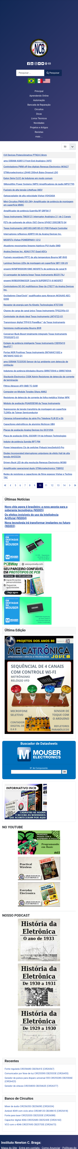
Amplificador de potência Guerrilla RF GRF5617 (27, 210)
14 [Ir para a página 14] (64, 485)
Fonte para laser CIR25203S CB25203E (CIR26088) (30, 1115)
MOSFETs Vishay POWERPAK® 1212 (22, 240)
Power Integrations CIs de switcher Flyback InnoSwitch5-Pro (34, 447)
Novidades (39, 123)
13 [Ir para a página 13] (58, 485)
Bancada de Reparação (39, 104)
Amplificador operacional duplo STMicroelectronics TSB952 (34, 468)
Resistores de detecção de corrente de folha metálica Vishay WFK (37, 397)
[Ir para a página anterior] (10, 485)
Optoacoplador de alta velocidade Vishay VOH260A (29, 195)
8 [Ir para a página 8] (29, 485)
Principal (39, 91)
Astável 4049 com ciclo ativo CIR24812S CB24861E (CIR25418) (36, 1111)
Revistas (39, 132)
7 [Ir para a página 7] (25, 485)
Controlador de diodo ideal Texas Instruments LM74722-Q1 (33, 316)
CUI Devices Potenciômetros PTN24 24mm (25, 155)
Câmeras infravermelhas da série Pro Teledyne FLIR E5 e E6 (33, 418)
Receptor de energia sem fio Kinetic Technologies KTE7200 (33, 305)
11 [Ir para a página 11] (46, 485)
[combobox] (30, 73)
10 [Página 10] (40, 485)
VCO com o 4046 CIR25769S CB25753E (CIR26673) (30, 1124)
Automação (39, 100)
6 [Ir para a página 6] (20, 485)
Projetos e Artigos (39, 127)
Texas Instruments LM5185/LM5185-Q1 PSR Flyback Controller (35, 228)
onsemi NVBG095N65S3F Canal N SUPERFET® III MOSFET (33, 280)
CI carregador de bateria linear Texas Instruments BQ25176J (34, 274)
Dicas (39, 114)
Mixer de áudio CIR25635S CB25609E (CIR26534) (29, 1106)
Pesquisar (53, 73)
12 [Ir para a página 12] (52, 485)
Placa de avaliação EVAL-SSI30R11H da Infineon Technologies (35, 436)
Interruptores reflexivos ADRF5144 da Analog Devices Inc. (33, 234)
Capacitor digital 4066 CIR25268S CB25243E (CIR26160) (33, 1120)
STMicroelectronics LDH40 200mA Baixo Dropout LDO (31, 172)
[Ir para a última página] (75, 485)
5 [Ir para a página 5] (15, 485)
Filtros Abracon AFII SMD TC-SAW (21, 386)
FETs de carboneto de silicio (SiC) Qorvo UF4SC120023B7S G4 (35, 222)
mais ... (39, 136)
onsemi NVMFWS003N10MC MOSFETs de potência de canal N (35, 269)
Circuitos (38, 109)
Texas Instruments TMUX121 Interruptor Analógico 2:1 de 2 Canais (37, 216)
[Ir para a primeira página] (5, 485)
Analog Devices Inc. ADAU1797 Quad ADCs (25, 251)
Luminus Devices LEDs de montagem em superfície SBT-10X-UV (36, 263)
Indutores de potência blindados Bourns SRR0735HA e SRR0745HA (37, 371)
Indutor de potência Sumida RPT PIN (22, 441)
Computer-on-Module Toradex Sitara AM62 (25, 391)
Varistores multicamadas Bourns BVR (22, 328)
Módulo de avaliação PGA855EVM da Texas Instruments (32, 403)
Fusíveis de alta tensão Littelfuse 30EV (23, 190)
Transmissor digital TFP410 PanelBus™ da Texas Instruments (34, 322)
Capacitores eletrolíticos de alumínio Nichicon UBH (29, 424)
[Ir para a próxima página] (69, 485)
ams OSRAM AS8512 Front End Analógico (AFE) (28, 161)
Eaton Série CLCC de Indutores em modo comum (28, 178)
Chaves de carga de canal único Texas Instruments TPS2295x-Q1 (36, 310)
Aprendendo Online (38, 95)
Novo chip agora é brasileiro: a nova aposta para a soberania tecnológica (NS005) (36, 508)
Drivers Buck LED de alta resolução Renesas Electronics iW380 (35, 462)
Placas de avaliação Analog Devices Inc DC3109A (28, 430)
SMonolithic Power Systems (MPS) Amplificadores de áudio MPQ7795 (39, 184)
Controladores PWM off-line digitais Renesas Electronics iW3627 (36, 166)
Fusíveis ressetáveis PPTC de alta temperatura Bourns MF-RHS (35, 257)
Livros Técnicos (39, 118)
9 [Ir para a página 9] (34, 485)
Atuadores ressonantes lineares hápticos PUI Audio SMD (32, 245)
